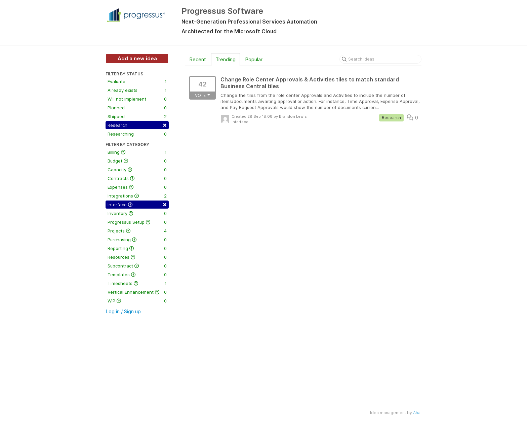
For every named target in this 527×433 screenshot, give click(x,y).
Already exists (137, 90)
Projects (137, 230)
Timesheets (137, 283)
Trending (225, 59)
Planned (137, 107)
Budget (137, 160)
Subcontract (137, 265)
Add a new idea (137, 58)
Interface (137, 204)
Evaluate (137, 81)
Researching (137, 134)
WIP (137, 300)
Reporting (137, 248)
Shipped (137, 116)
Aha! (417, 412)
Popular (253, 59)
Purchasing (137, 239)
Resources (137, 257)
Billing (137, 152)
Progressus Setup (137, 222)
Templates (137, 274)
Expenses (137, 187)
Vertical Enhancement (137, 292)
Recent (197, 59)
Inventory (137, 213)
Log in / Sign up (123, 311)
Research (137, 124)
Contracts (137, 178)
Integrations (137, 195)
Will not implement (137, 99)
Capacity (137, 169)
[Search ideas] (380, 59)
